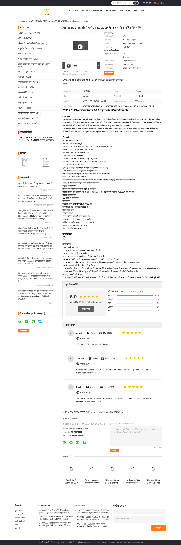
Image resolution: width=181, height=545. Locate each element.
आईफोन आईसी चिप (25, 108)
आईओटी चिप (23, 92)
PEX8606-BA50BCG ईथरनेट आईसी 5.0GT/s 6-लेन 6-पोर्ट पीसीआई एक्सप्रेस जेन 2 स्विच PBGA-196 (93, 512)
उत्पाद (22, 21)
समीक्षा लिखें (86, 309)
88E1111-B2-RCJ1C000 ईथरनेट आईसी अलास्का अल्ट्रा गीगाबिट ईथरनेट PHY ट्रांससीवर (92, 525)
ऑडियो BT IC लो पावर (116, 412)
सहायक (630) (85, 364)
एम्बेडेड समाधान (24, 123)
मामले (142, 11)
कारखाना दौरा (97, 11)
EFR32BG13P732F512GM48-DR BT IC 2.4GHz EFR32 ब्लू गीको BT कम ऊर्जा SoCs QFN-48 (40, 140)
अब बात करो (147, 3)
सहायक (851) (85, 392)
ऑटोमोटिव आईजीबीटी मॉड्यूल (29, 43)
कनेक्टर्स (21, 77)
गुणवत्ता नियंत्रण (111, 11)
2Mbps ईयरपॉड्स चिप (100, 412)
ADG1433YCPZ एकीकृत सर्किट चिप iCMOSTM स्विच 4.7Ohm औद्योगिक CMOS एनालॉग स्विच (56, 518)
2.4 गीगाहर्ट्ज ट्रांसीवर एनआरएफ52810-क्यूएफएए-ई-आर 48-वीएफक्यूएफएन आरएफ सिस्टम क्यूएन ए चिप (133, 481)
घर (69, 11)
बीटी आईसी (29, 21)
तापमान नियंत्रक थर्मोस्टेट (27, 118)
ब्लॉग (135, 11)
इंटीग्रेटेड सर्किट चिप (25, 33)
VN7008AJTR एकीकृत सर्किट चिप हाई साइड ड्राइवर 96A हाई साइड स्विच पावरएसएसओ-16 (54, 511)
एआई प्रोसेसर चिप (25, 59)
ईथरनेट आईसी (23, 72)
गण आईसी (22, 54)
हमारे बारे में (85, 11)
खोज (135, 3)
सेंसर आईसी (22, 87)
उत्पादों (76, 11)
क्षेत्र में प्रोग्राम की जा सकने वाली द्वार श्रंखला (34, 64)
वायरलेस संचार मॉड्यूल (26, 113)
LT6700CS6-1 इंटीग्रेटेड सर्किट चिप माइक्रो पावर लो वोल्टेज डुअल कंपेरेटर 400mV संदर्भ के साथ (55, 524)
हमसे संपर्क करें (125, 11)
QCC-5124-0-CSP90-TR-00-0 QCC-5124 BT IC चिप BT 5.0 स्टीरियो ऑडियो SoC (71, 481)
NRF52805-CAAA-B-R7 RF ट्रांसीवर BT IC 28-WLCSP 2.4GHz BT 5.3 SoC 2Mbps (112, 481)
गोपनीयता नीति (44, 542)
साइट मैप (18, 528)
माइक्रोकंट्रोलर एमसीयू (26, 48)
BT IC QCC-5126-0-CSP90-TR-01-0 (78, 412)
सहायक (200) (85, 338)
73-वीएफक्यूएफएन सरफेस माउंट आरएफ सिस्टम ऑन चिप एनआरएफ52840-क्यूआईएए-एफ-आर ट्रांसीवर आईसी (92, 481)
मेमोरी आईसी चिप (24, 82)
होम (16, 21)
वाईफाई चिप (22, 102)
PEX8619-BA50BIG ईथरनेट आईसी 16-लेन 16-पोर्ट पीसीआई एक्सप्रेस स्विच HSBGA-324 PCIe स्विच (93, 518)
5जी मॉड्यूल (22, 97)
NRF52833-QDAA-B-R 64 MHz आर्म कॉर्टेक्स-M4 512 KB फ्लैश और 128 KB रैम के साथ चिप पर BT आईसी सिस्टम (153, 481)
